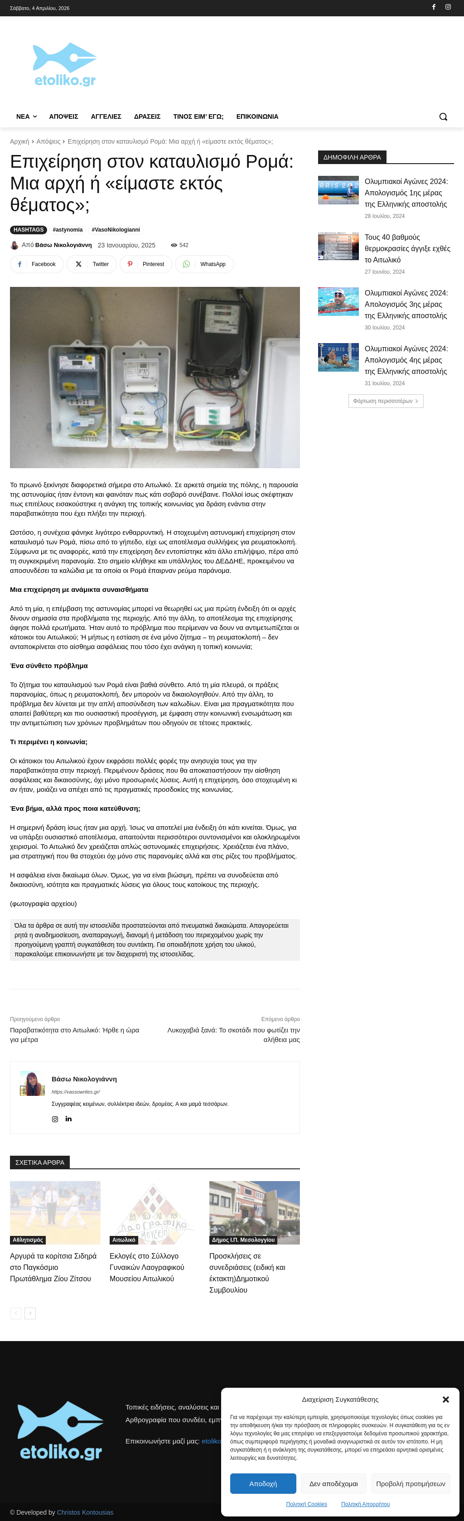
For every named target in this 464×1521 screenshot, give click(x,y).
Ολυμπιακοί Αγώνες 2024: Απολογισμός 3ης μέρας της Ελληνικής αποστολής (406, 304)
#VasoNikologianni (116, 230)
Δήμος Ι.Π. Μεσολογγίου (243, 1240)
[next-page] (30, 1313)
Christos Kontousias (85, 1512)
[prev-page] (15, 1313)
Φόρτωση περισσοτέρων (386, 401)
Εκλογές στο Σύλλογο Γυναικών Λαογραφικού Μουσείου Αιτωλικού (147, 1267)
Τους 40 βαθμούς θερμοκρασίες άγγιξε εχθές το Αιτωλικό (407, 248)
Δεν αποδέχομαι (333, 1483)
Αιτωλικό (123, 1240)
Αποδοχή (263, 1483)
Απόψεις (49, 141)
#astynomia (67, 230)
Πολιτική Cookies (307, 1504)
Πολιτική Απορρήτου (365, 1504)
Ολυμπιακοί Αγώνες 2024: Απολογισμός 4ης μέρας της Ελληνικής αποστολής (406, 360)
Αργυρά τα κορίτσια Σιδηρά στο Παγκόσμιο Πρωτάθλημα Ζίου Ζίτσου (53, 1267)
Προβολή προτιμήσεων (410, 1483)
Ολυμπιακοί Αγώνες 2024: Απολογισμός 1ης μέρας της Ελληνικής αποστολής (406, 193)
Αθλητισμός (28, 1240)
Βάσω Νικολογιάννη (63, 245)
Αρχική (19, 141)
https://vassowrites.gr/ (76, 1092)
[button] (445, 1399)
